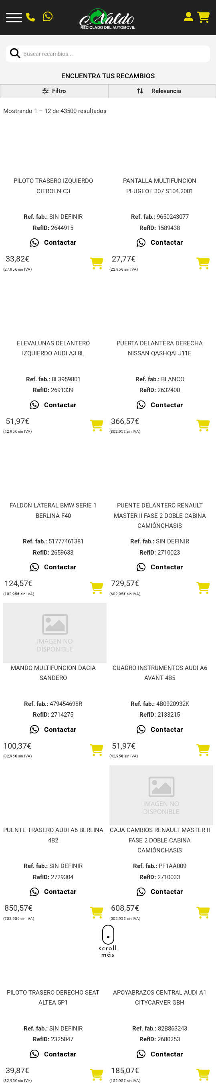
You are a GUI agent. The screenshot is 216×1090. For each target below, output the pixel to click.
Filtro (54, 91)
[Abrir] (14, 17)
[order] (166, 91)
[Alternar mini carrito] (203, 17)
